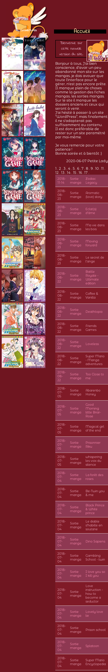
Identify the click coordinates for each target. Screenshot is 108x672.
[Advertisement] (80, 15)
